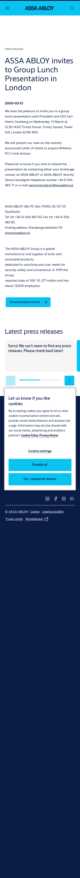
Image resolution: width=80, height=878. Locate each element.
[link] (28, 302)
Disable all (40, 465)
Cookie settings (40, 451)
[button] (69, 380)
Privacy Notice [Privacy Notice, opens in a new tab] (48, 435)
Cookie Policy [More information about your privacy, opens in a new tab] (29, 435)
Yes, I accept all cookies (40, 479)
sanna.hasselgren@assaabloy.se (51, 185)
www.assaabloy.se (17, 232)
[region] (40, 438)
